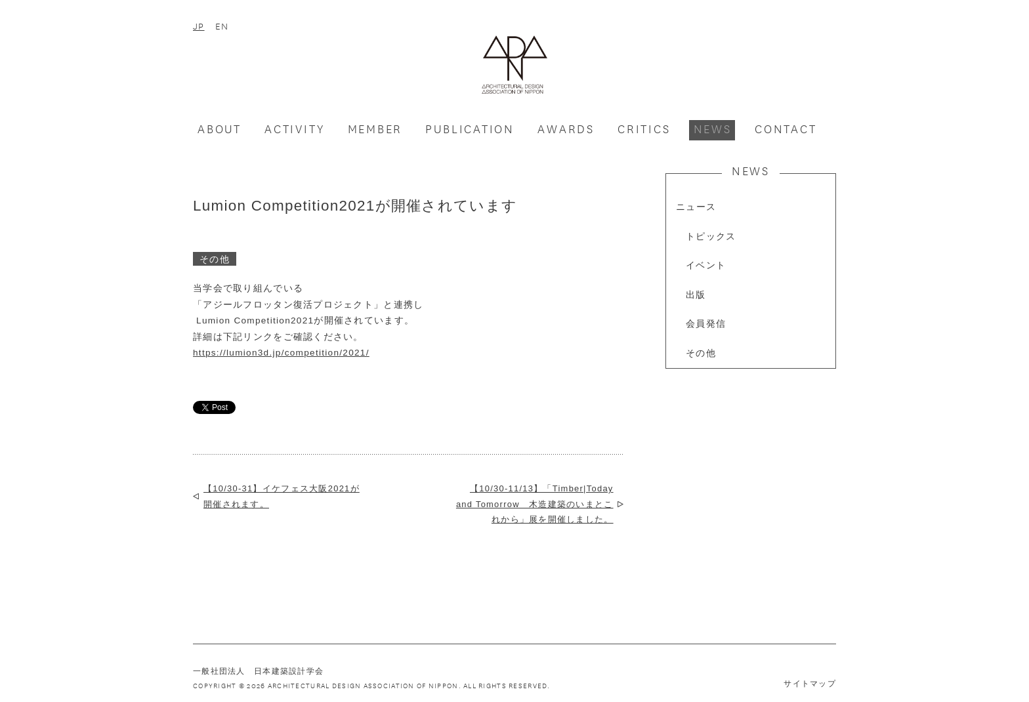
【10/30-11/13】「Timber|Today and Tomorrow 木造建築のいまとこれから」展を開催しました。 (535, 504)
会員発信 (706, 324)
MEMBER (375, 128)
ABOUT (220, 128)
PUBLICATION (469, 128)
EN (222, 25)
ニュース (696, 207)
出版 (696, 295)
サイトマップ (810, 683)
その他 (701, 353)
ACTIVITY (294, 128)
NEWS (713, 128)
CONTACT (785, 128)
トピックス (711, 236)
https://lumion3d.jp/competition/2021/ (281, 353)
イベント (706, 265)
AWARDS (566, 128)
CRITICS (644, 128)
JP (199, 25)
